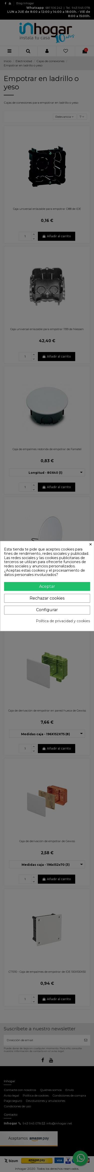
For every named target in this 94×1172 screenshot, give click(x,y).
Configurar (47, 609)
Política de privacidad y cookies (63, 621)
